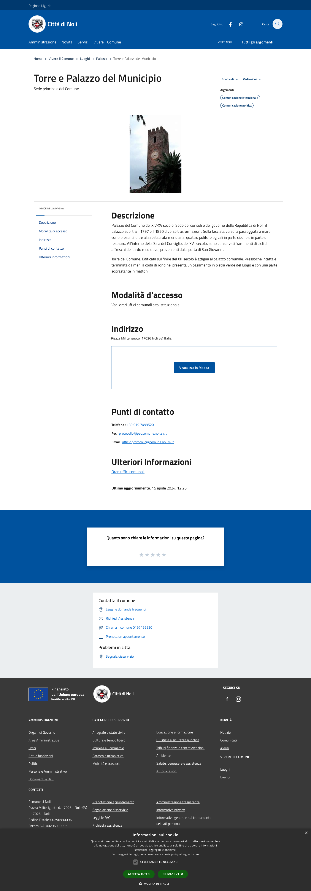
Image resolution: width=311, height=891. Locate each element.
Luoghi (85, 58)
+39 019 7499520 (140, 424)
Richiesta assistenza (107, 825)
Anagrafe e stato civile (108, 732)
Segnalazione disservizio (110, 809)
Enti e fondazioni (41, 755)
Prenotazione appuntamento (113, 802)
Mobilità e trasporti (106, 763)
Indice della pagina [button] (51, 208)
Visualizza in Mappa (194, 367)
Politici (33, 763)
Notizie (225, 732)
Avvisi (224, 748)
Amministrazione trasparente (178, 802)
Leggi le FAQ (101, 817)
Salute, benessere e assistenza (178, 763)
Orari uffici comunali (127, 472)
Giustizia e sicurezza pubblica (177, 740)
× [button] (306, 833)
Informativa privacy (170, 809)
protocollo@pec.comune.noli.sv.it (143, 433)
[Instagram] (239, 24)
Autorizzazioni (166, 771)
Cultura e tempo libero (108, 740)
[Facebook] (228, 24)
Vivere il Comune (62, 58)
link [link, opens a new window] (197, 854)
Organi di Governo (42, 732)
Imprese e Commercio (108, 748)
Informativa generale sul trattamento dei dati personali (183, 820)
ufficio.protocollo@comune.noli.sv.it (148, 442)
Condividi (231, 79)
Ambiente (163, 755)
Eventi (225, 777)
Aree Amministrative (44, 740)
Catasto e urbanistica (108, 755)
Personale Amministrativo (48, 771)
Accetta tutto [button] (139, 874)
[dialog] (155, 860)
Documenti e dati (41, 779)
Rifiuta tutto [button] (173, 874)
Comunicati (228, 740)
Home (38, 58)
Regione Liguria (40, 5)
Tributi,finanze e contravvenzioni (180, 747)
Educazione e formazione (174, 732)
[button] (155, 883)
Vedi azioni (252, 79)
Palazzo (101, 58)
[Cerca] (277, 24)
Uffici (32, 748)
